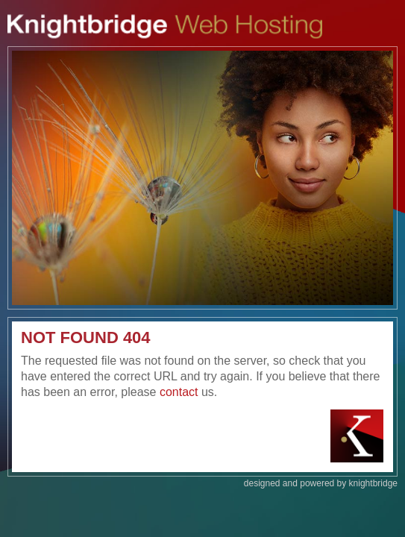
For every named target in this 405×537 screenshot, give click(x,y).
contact (179, 392)
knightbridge (373, 483)
